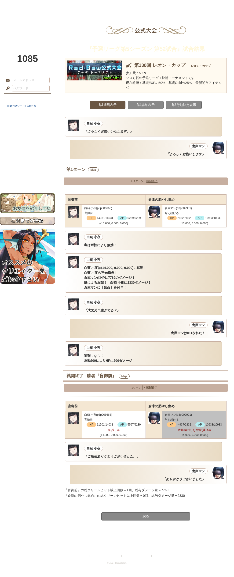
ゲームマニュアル (27, 144)
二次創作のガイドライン (137, 556)
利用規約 (55, 556)
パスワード (7, 88)
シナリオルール (27, 151)
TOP (17, 6)
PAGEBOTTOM (222, 564)
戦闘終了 (151, 181)
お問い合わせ (27, 178)
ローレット (83, 6)
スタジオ (150, 6)
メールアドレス (7, 80)
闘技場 (217, 6)
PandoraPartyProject (27, 26)
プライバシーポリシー (76, 556)
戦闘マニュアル (27, 163)
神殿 (50, 6)
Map (93, 169)
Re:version (177, 556)
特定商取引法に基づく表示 (106, 556)
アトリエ (117, 6)
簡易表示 (110, 105)
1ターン (139, 181)
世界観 (27, 128)
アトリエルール (27, 157)
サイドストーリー (27, 136)
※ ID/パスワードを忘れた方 (21, 106)
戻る (146, 516)
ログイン (16, 98)
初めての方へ (27, 170)
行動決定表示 (186, 105)
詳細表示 (148, 105)
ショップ (183, 6)
